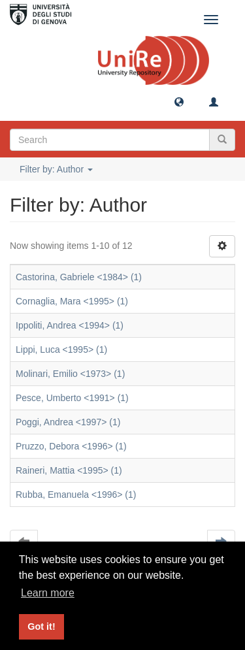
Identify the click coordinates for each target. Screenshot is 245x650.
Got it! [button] (41, 626)
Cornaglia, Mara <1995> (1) (72, 301)
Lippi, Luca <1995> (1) (61, 349)
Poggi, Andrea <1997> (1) (68, 422)
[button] (179, 101)
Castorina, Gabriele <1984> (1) (79, 277)
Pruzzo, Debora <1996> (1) (71, 446)
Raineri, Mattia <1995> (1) (69, 470)
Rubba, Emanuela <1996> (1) (76, 494)
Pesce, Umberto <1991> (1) (72, 398)
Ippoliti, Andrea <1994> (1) (69, 325)
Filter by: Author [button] (56, 169)
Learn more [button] (47, 592)
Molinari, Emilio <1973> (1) (70, 373)
